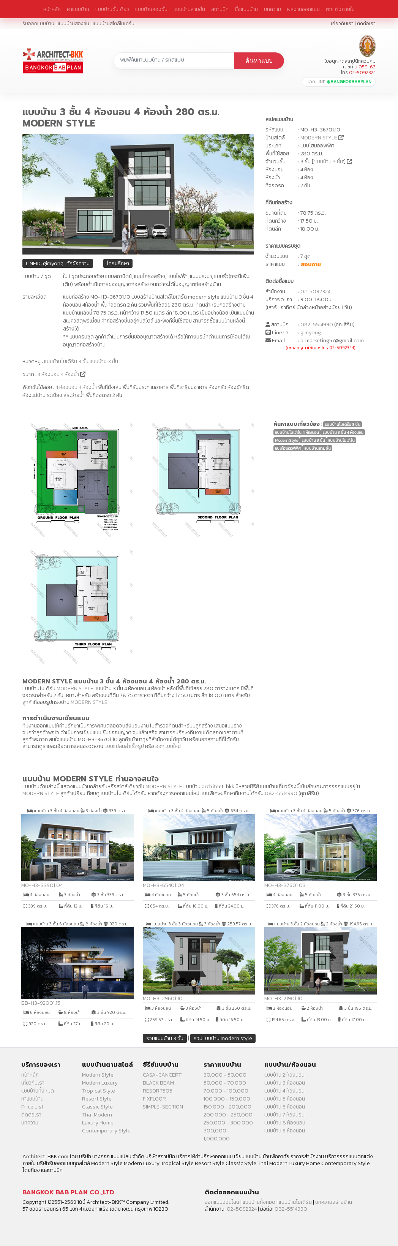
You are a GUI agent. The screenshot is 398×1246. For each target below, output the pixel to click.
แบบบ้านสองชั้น (151, 9)
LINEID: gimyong (44, 263)
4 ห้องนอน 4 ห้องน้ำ (59, 374)
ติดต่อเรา (366, 23)
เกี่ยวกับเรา (342, 23)
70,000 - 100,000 (226, 1091)
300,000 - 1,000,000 (217, 1135)
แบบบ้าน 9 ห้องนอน (284, 1131)
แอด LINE (338, 81)
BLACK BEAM (158, 1083)
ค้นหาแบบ (259, 60)
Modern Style (98, 1075)
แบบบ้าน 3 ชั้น (328, 162)
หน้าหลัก (52, 9)
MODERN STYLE (318, 138)
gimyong (310, 333)
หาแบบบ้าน (78, 9)
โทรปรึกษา (118, 263)
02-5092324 (315, 292)
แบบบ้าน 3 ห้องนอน (284, 1083)
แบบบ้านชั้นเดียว (112, 9)
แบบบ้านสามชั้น (189, 9)
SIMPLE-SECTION (163, 1107)
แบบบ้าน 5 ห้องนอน (284, 1099)
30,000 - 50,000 (225, 1075)
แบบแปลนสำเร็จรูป (124, 746)
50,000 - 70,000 (225, 1083)
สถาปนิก (220, 9)
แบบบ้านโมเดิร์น (295, 1202)
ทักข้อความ (78, 263)
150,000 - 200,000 (227, 1107)
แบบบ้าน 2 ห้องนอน (284, 1075)
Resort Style (97, 1099)
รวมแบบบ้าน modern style (223, 1038)
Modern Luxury (100, 1083)
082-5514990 (316, 325)
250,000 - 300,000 (228, 1123)
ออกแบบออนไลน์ (222, 1202)
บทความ (272, 9)
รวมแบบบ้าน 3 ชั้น (164, 1038)
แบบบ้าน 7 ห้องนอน (284, 1115)
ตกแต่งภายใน (340, 9)
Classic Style (97, 1107)
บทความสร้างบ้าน (333, 1202)
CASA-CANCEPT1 (163, 1075)
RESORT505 (157, 1091)
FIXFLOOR (154, 1099)
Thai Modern (97, 1115)
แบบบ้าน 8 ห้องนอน (284, 1123)
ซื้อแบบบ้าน (246, 9)
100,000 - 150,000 (227, 1099)
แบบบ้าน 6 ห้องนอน (284, 1107)
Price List (32, 1107)
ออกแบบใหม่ (168, 746)
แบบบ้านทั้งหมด (37, 1091)
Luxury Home (98, 1123)
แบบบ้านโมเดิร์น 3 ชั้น (66, 361)
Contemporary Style (106, 1131)
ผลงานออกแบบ (303, 9)
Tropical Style (98, 1091)
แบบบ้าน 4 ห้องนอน (284, 1091)
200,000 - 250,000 (228, 1115)
